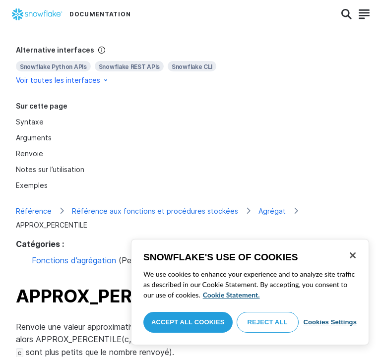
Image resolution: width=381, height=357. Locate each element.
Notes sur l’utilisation (50, 169)
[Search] (346, 14)
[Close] (353, 255)
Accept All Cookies (188, 322)
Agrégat (272, 211)
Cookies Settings (330, 322)
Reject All (268, 322)
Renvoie (29, 153)
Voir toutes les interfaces (62, 80)
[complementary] (190, 65)
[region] (250, 292)
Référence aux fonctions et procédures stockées (155, 211)
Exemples (32, 185)
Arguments (34, 137)
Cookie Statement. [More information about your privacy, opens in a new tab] (231, 295)
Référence (34, 211)
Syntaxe (30, 122)
